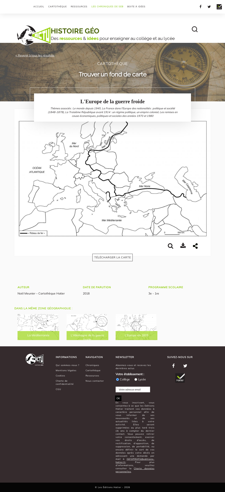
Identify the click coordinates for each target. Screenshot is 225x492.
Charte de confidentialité (65, 382)
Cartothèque (57, 6)
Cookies (60, 375)
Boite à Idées (136, 6)
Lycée (140, 379)
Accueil (38, 6)
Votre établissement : (130, 374)
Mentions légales (66, 370)
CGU (58, 389)
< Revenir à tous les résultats (34, 55)
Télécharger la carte (112, 257)
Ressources (79, 6)
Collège (123, 379)
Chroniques (92, 365)
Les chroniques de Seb (107, 6)
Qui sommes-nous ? (67, 365)
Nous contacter (95, 380)
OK (118, 398)
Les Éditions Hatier (110, 487)
